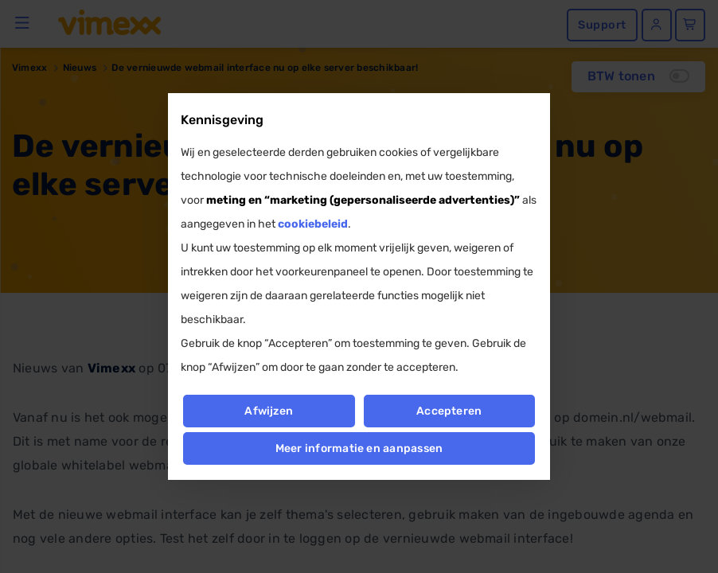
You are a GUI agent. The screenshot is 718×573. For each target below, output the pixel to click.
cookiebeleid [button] (313, 224)
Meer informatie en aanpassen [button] (359, 448)
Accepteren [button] (449, 411)
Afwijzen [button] (268, 411)
